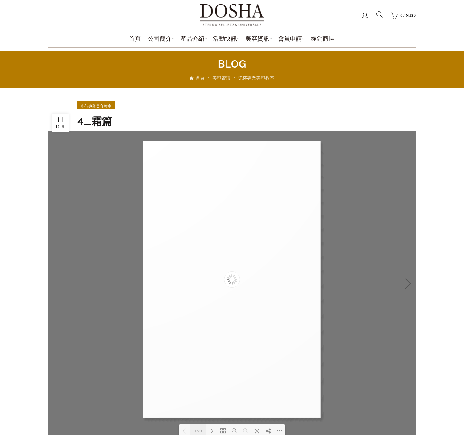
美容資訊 (257, 38)
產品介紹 (192, 38)
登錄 (365, 15)
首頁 (135, 38)
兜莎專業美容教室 (256, 78)
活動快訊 (225, 38)
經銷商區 (322, 38)
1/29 (198, 431)
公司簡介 (160, 38)
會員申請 (290, 38)
